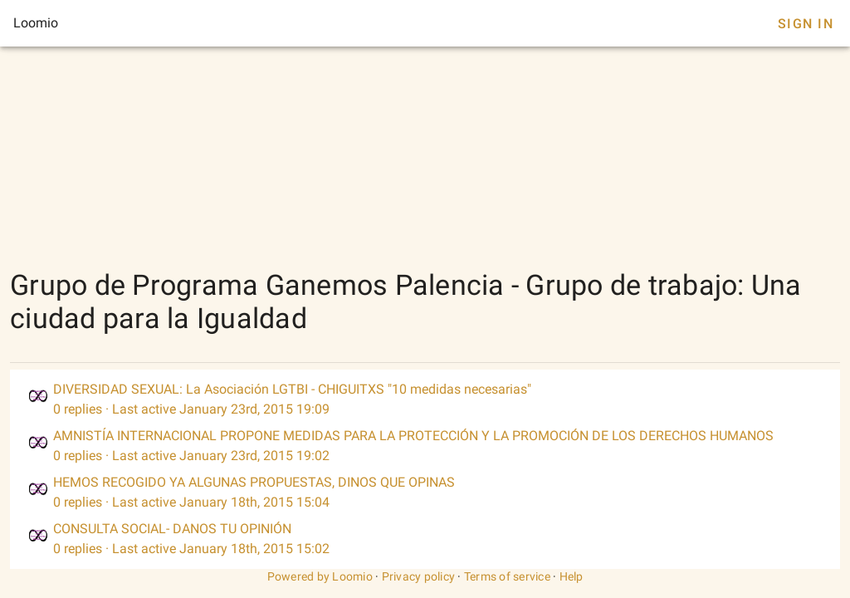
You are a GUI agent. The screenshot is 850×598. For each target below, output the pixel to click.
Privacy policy (419, 576)
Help (571, 576)
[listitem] (425, 399)
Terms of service (507, 576)
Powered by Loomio (320, 576)
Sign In (805, 24)
